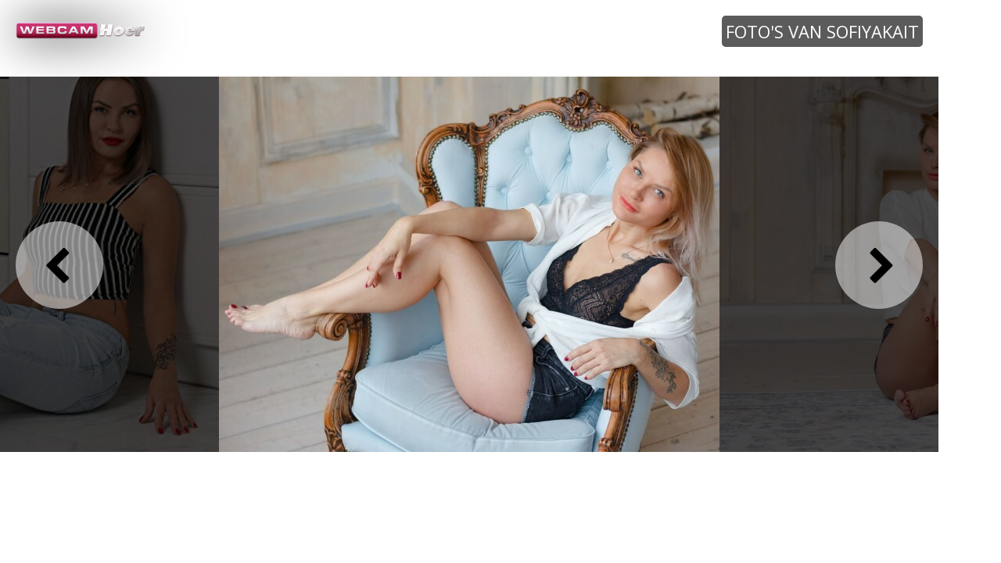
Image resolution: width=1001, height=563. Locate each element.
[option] (469, 263)
